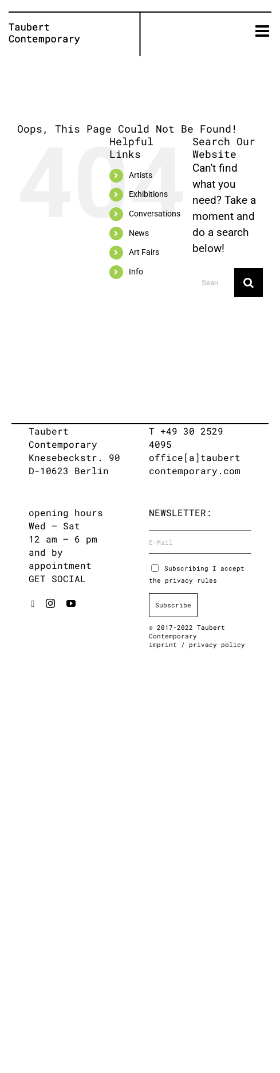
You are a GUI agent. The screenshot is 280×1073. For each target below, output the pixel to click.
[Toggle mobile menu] (263, 31)
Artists (140, 175)
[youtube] (71, 603)
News (139, 233)
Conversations (154, 213)
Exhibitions (148, 194)
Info (136, 271)
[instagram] (50, 603)
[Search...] (213, 282)
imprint (165, 644)
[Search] (248, 282)
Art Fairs (144, 252)
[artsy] (33, 604)
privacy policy (217, 644)
